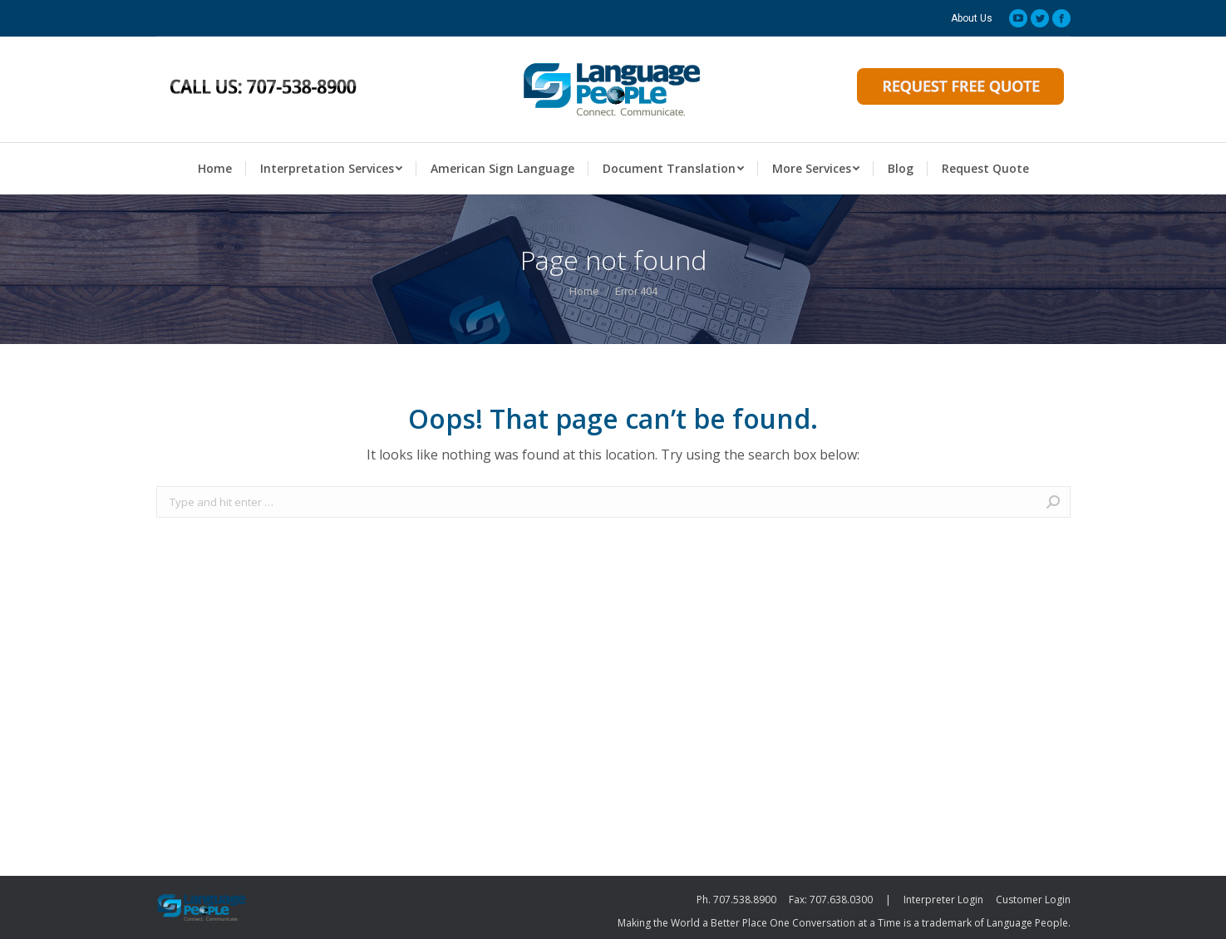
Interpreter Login (943, 899)
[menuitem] (971, 18)
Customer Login (1033, 899)
